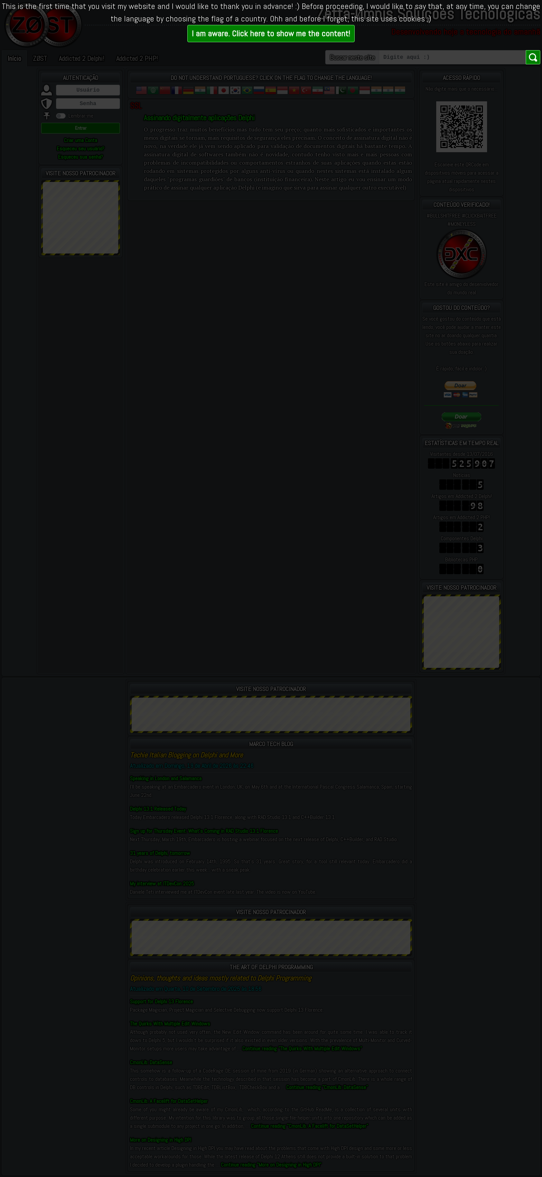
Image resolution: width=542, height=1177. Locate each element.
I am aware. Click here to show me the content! (271, 33)
